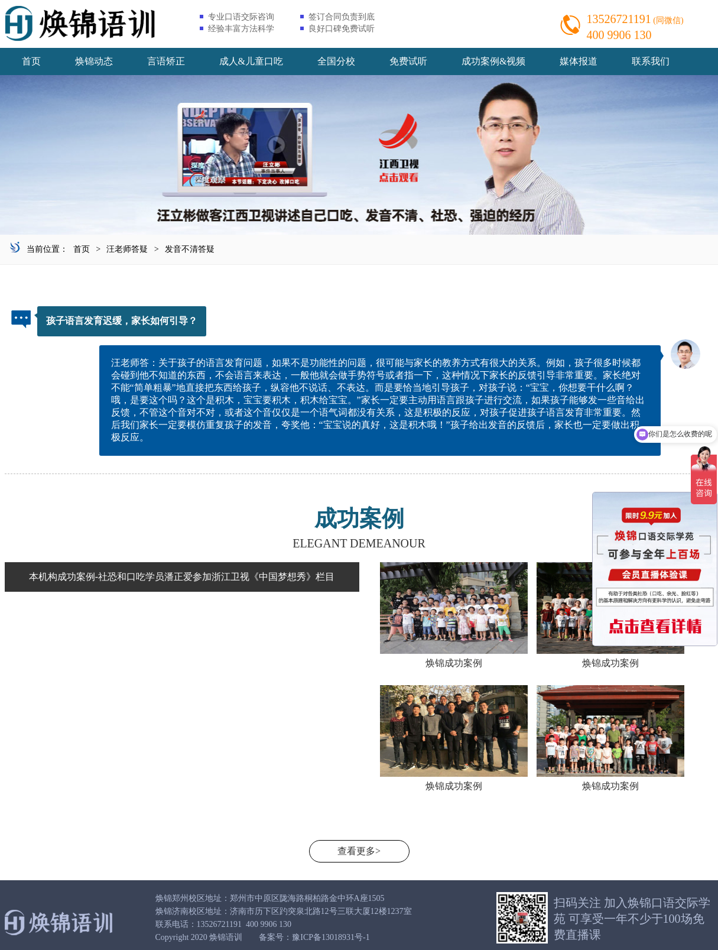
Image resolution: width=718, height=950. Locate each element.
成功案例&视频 (493, 61)
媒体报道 (578, 61)
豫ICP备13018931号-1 (330, 937)
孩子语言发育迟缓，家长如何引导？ (121, 321)
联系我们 (651, 61)
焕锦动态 (94, 61)
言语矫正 (166, 61)
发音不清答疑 (190, 249)
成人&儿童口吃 (251, 61)
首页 (31, 61)
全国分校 (336, 61)
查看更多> (359, 851)
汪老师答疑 (127, 249)
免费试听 (408, 61)
